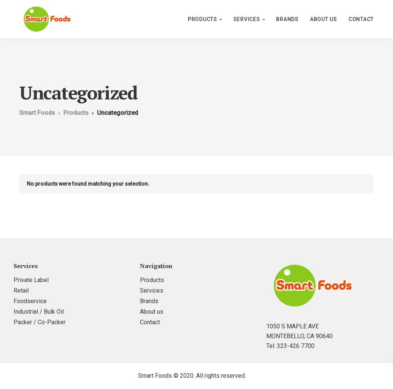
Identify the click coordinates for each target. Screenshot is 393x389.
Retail (21, 290)
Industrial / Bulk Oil (39, 311)
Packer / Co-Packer (40, 322)
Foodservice (30, 301)
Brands (287, 19)
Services (246, 19)
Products (202, 19)
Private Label (31, 280)
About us (323, 19)
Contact (361, 19)
